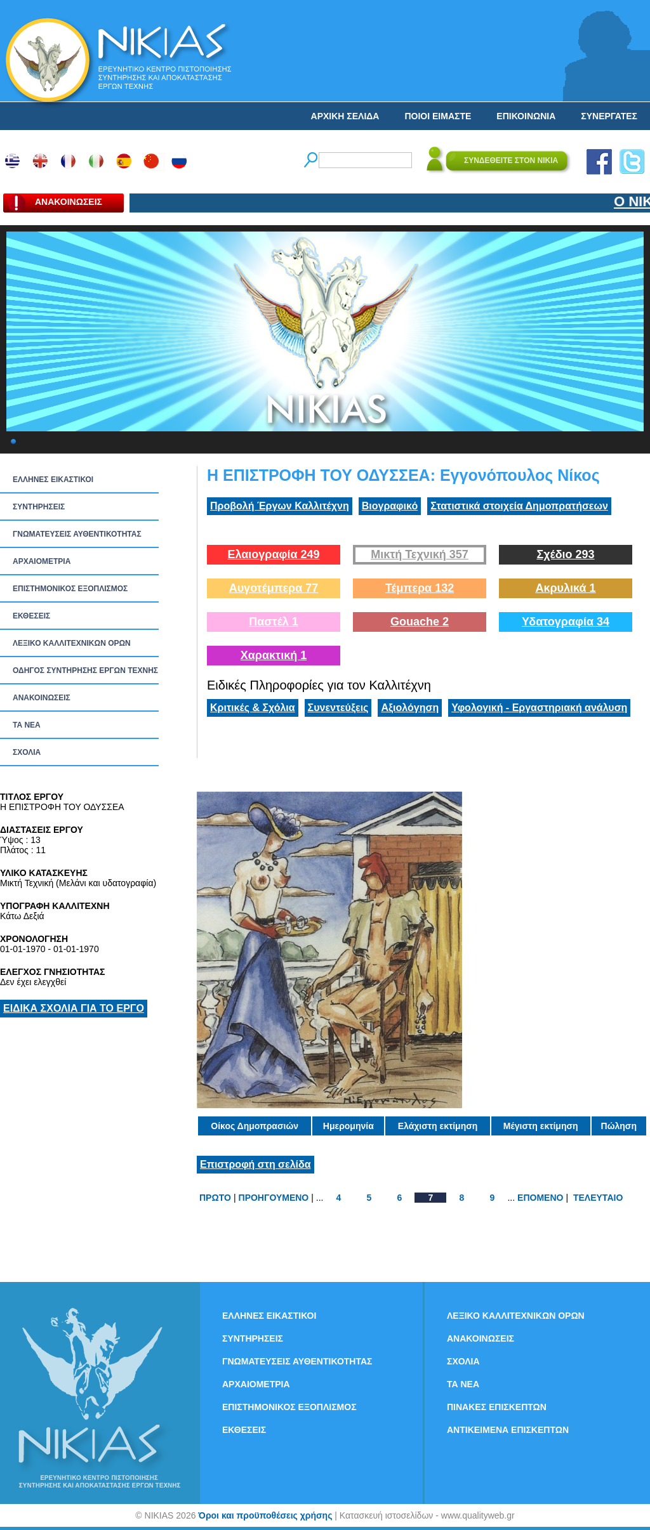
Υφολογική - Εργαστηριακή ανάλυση (539, 707)
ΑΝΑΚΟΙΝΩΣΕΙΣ (41, 697)
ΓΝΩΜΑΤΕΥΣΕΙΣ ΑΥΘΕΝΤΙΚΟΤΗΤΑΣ (77, 534)
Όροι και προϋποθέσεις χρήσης (265, 1515)
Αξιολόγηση (410, 707)
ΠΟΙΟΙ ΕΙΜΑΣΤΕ (437, 116)
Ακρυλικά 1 (565, 588)
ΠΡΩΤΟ (215, 1198)
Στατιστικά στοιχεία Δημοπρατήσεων (519, 505)
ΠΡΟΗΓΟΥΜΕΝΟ (274, 1198)
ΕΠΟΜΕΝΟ (540, 1198)
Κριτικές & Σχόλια (252, 707)
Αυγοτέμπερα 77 (274, 588)
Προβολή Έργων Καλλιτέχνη (279, 505)
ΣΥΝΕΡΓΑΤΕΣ (609, 116)
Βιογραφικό (390, 505)
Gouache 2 (419, 621)
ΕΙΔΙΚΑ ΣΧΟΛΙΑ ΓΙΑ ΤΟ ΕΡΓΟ (73, 1008)
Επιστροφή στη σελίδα (255, 1164)
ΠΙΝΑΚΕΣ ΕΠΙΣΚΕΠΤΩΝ (497, 1407)
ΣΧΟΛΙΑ (27, 752)
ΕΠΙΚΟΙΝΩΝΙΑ (525, 116)
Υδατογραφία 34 (565, 621)
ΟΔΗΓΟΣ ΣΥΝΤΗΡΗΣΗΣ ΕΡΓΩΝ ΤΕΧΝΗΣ (85, 670)
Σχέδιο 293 (565, 554)
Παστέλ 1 (273, 621)
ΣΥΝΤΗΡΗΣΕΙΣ (39, 506)
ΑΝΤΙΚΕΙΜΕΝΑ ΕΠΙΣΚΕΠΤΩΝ (508, 1430)
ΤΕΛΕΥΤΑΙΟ (598, 1198)
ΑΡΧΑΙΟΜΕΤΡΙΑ (41, 561)
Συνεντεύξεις (338, 707)
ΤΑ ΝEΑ (27, 725)
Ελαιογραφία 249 (273, 554)
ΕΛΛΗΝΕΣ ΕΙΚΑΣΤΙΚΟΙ (53, 479)
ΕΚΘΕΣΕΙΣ (31, 615)
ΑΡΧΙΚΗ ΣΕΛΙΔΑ (345, 116)
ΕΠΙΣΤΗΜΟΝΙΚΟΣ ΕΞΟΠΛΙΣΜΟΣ (70, 588)
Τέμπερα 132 (419, 588)
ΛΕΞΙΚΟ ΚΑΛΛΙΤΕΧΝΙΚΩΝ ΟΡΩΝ (72, 643)
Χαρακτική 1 (274, 655)
